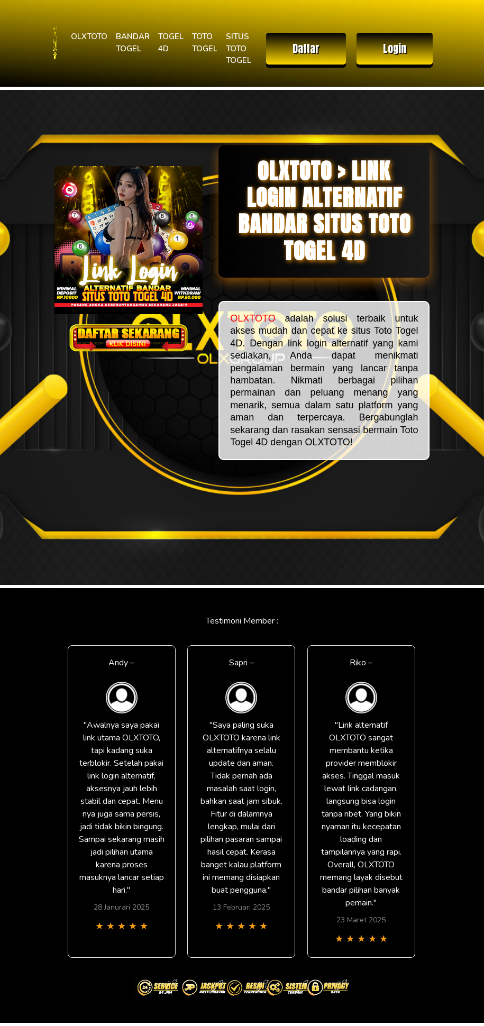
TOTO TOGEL (204, 42)
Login (394, 48)
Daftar (306, 48)
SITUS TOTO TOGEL (238, 48)
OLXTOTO (89, 36)
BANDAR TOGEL (133, 42)
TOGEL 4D (171, 42)
